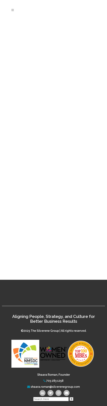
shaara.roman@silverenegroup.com (55, 386)
